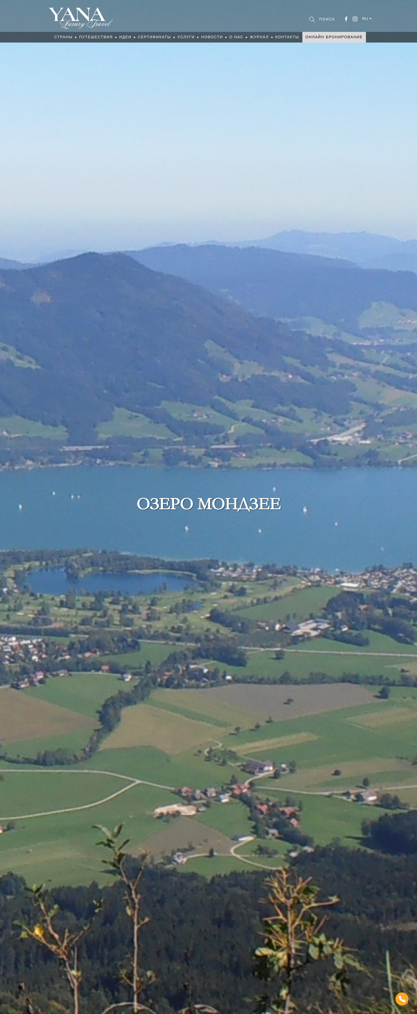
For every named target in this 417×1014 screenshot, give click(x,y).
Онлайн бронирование (334, 37)
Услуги (186, 37)
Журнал (259, 37)
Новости (212, 37)
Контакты (287, 37)
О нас (236, 37)
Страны (63, 37)
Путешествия (96, 37)
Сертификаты (154, 37)
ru (365, 18)
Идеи (125, 37)
